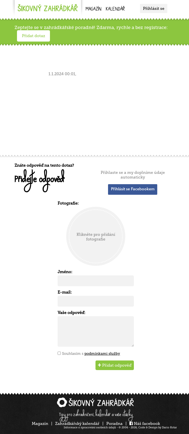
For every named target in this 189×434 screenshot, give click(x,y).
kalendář (115, 9)
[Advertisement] (96, 114)
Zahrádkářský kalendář (77, 423)
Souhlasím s (91, 353)
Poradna (114, 423)
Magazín (93, 9)
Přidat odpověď (114, 365)
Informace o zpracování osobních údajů (90, 427)
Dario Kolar (169, 427)
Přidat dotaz (33, 35)
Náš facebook (144, 423)
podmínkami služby (102, 353)
